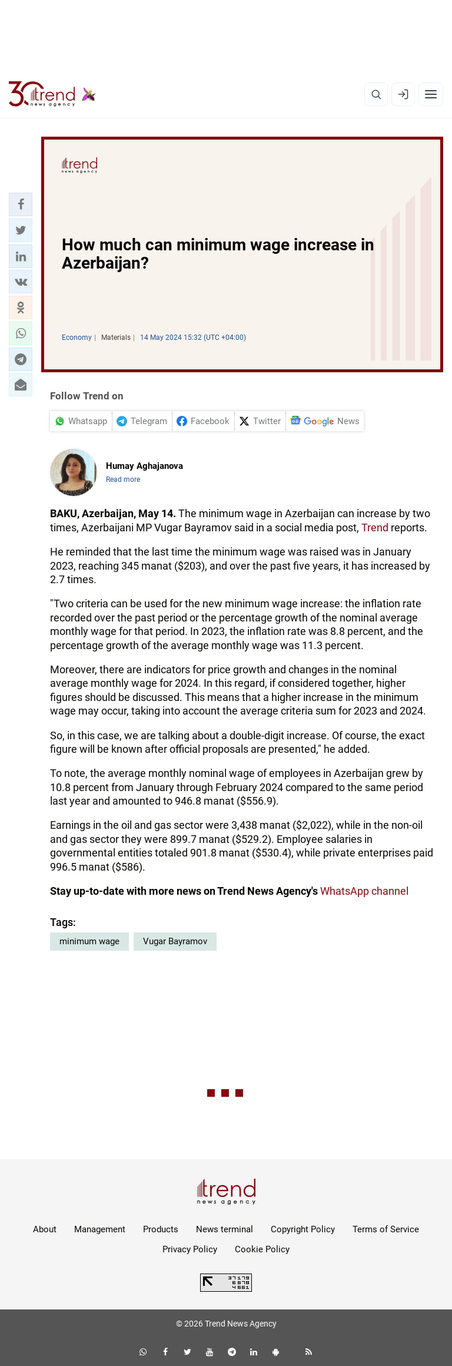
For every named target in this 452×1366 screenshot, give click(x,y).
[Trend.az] (52, 94)
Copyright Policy (303, 1229)
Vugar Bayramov (175, 941)
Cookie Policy (262, 1249)
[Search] (376, 94)
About (44, 1229)
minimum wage (89, 941)
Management (99, 1229)
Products (160, 1229)
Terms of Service (386, 1229)
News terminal (224, 1229)
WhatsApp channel (364, 891)
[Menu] (430, 94)
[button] (20, 204)
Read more (123, 479)
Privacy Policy (189, 1249)
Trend (374, 527)
